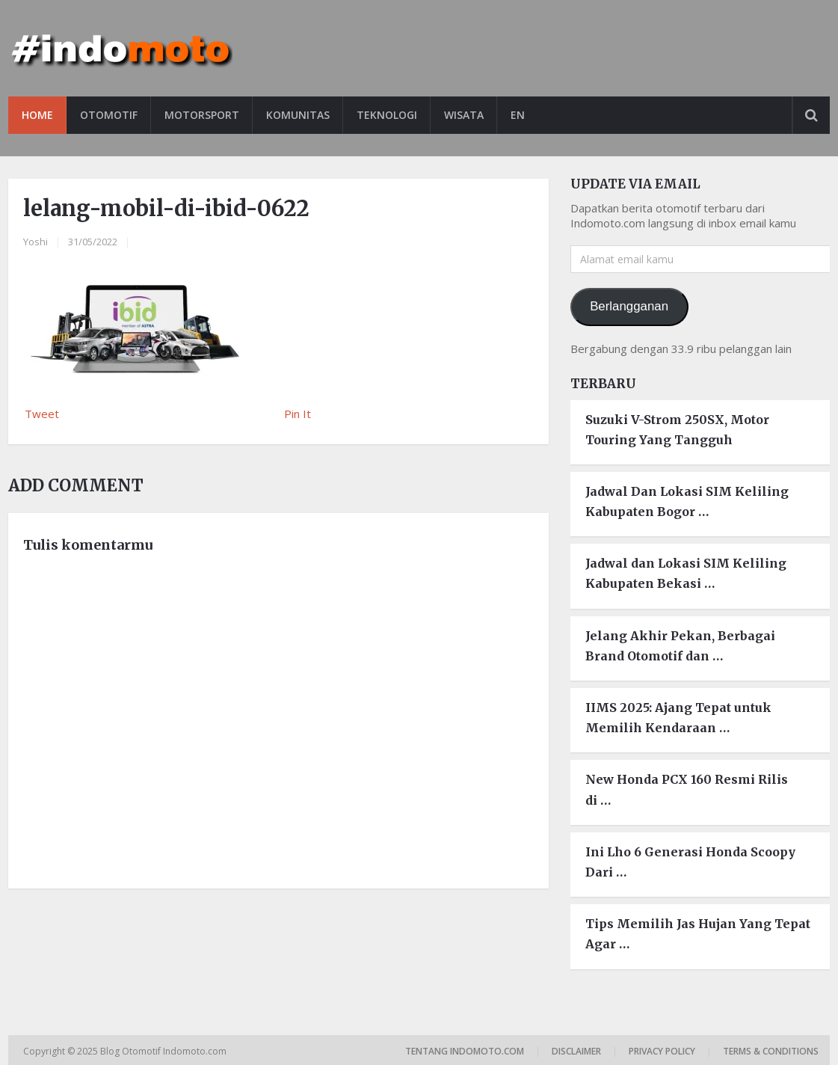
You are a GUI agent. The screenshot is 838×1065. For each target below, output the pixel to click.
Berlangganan (629, 306)
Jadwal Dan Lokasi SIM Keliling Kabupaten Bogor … (687, 501)
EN (518, 115)
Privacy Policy (662, 1051)
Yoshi (35, 241)
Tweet (42, 413)
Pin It (297, 413)
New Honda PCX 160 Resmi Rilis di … (686, 789)
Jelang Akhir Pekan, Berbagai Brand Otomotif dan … (680, 645)
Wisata (464, 115)
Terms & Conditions (771, 1051)
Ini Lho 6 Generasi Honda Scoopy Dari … (690, 862)
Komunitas (298, 115)
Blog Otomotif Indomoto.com (164, 1051)
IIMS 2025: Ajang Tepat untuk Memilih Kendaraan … (678, 717)
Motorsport (201, 115)
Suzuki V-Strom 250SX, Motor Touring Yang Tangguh (677, 429)
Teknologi (387, 115)
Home (37, 115)
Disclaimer (576, 1051)
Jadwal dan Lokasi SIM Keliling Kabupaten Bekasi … (685, 573)
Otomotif (109, 115)
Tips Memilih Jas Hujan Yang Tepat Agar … (697, 933)
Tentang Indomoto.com (464, 1051)
